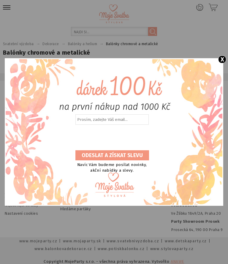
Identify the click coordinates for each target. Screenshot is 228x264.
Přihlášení (199, 7)
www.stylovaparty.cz (172, 248)
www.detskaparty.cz (186, 241)
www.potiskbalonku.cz (121, 248)
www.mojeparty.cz (38, 241)
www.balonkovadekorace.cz (63, 248)
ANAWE (177, 261)
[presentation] (111, 137)
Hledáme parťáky (75, 209)
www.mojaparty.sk (82, 241)
